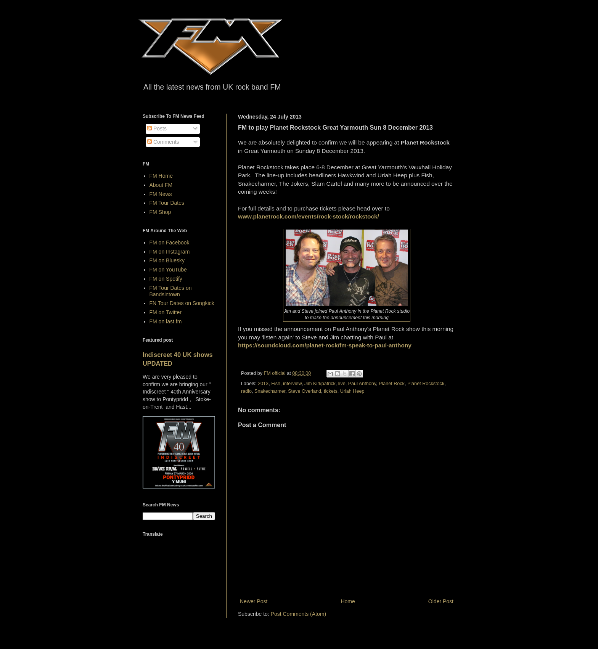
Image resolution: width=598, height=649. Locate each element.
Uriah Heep (352, 391)
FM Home (161, 176)
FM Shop (160, 212)
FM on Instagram (170, 252)
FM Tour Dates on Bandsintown (171, 291)
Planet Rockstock (425, 383)
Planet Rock (392, 383)
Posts (157, 128)
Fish (275, 383)
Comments (163, 142)
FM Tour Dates (167, 203)
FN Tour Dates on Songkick (182, 303)
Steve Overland (304, 391)
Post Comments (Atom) (298, 614)
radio (246, 391)
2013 (263, 383)
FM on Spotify (166, 279)
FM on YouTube (168, 270)
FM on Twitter (166, 312)
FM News (161, 194)
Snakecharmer (269, 391)
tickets (331, 391)
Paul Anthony (362, 383)
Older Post (440, 601)
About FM (161, 185)
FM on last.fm (166, 321)
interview (292, 383)
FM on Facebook (170, 242)
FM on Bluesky (167, 260)
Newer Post (253, 601)
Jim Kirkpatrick (320, 383)
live (342, 383)
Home (348, 601)
